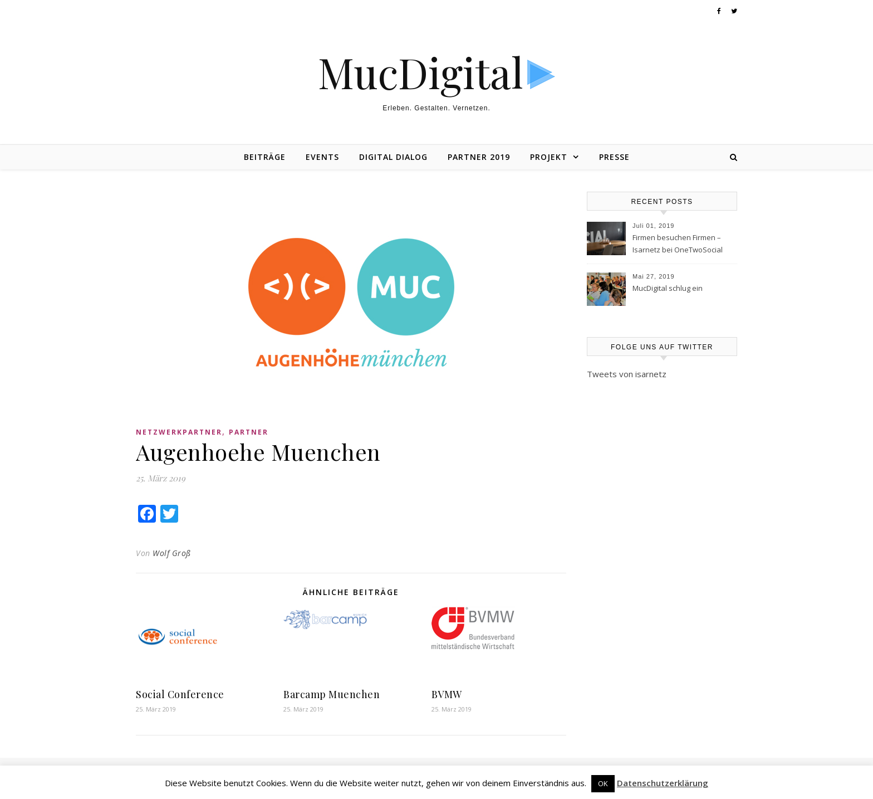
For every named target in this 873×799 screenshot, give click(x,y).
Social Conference (180, 694)
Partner (248, 432)
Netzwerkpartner (179, 432)
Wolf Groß (172, 553)
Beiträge (265, 157)
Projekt (548, 157)
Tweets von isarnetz (626, 373)
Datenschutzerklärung (662, 782)
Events (322, 157)
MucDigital (420, 72)
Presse (614, 157)
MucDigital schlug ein (667, 288)
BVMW (446, 694)
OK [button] (603, 783)
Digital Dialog (393, 157)
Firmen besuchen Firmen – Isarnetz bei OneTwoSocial (677, 243)
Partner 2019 (479, 157)
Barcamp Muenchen (331, 694)
